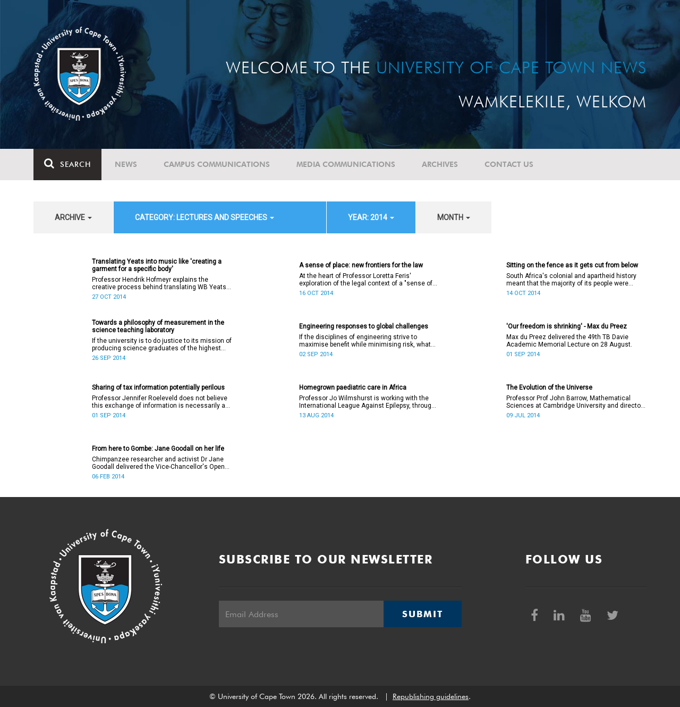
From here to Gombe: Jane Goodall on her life (158, 448)
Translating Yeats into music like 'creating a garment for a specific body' (157, 265)
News (126, 164)
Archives (440, 164)
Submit (422, 614)
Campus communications (217, 164)
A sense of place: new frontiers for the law (361, 265)
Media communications (345, 164)
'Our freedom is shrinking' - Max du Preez (566, 326)
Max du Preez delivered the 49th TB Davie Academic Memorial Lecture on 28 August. (569, 340)
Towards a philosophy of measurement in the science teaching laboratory (158, 326)
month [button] (453, 217)
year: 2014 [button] (371, 217)
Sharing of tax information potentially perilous (158, 387)
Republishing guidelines (431, 696)
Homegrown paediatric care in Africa (352, 387)
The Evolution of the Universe (549, 387)
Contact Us (508, 164)
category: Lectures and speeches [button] (204, 217)
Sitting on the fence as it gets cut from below (572, 265)
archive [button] (73, 217)
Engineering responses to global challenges (363, 326)
